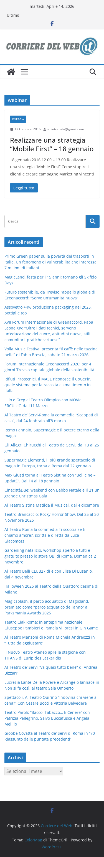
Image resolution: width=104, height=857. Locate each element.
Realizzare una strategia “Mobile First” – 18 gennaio (52, 144)
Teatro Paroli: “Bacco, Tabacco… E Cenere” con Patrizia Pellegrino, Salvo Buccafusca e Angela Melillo (47, 718)
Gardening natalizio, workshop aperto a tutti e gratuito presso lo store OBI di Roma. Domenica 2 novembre (50, 556)
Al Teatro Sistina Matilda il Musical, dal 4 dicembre (51, 505)
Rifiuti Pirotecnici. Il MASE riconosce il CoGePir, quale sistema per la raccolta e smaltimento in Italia (47, 384)
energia (18, 119)
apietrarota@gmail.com (65, 129)
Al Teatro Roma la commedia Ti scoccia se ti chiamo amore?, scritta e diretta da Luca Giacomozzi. (44, 535)
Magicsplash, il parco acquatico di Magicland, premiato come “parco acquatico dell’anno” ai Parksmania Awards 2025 (46, 607)
